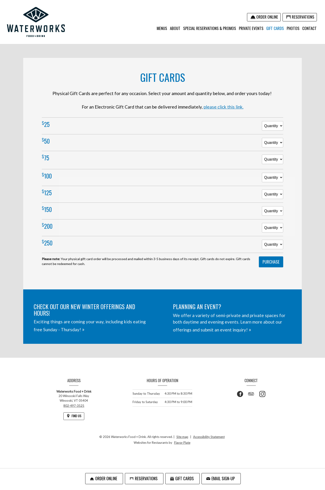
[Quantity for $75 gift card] (272, 159)
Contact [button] (309, 28)
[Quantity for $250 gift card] (272, 248)
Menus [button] (162, 28)
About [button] (175, 28)
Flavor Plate (182, 442)
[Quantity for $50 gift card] (272, 142)
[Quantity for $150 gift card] (272, 214)
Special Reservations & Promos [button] (209, 28)
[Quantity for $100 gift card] (272, 181)
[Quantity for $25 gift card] (272, 126)
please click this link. (224, 106)
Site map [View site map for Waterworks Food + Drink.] (182, 437)
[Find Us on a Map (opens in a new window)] (73, 416)
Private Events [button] (251, 28)
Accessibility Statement (209, 437)
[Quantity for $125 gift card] (272, 197)
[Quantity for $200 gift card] (272, 231)
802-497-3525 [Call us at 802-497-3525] (73, 405)
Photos (293, 28)
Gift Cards (275, 28)
